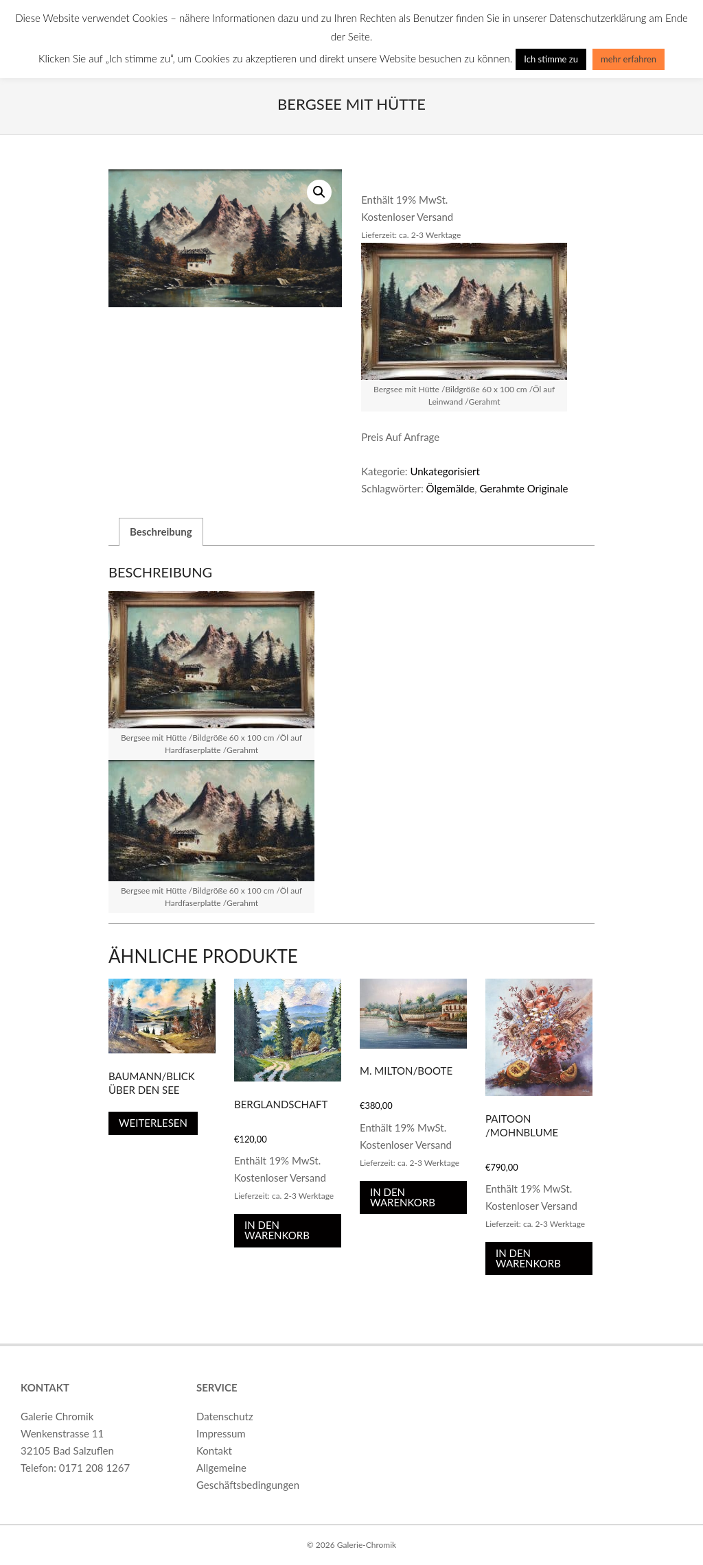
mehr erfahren (628, 58)
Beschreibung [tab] (161, 531)
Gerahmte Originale (523, 488)
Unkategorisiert (445, 471)
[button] (319, 192)
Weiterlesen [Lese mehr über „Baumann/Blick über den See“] (153, 1122)
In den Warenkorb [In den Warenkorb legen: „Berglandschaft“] (277, 1230)
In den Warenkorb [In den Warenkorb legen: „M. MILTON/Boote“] (402, 1197)
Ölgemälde (450, 488)
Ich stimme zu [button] (551, 58)
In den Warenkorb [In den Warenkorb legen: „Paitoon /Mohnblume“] (528, 1258)
